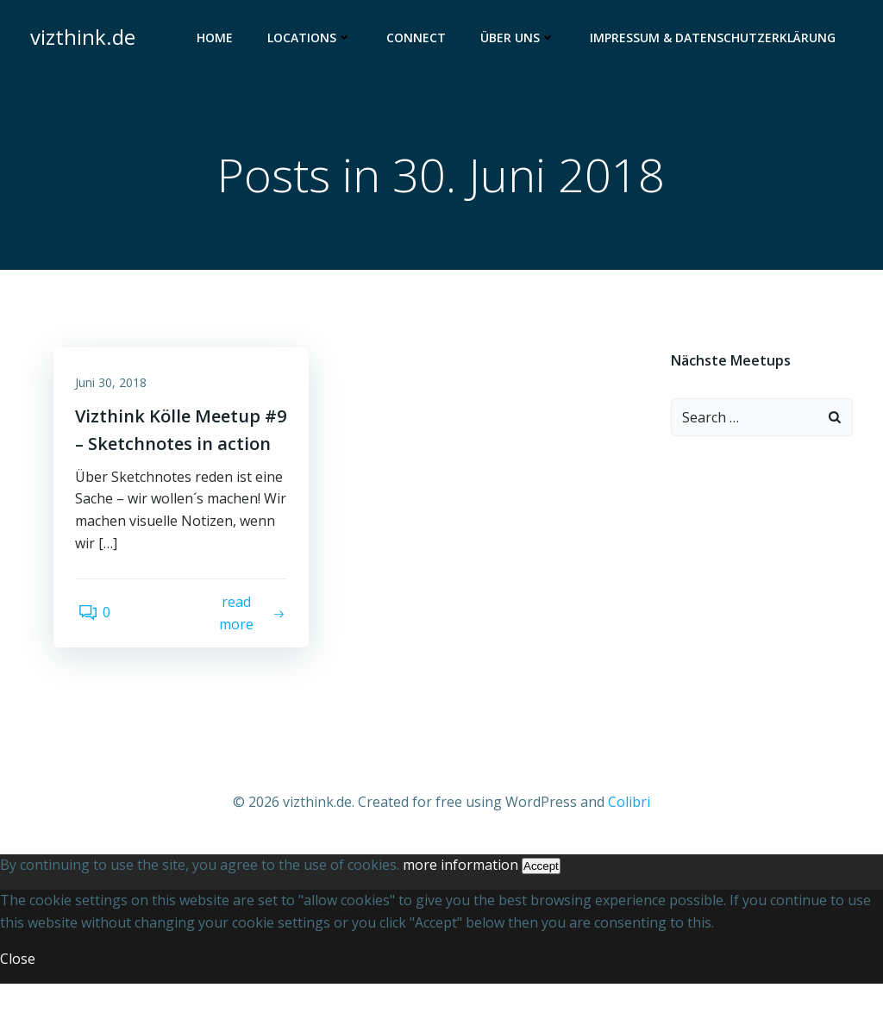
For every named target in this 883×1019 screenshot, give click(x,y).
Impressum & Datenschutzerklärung (715, 39)
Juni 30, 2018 (115, 388)
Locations (312, 39)
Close (17, 994)
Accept (541, 901)
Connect (418, 39)
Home (217, 39)
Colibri (629, 837)
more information (460, 900)
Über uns (520, 39)
